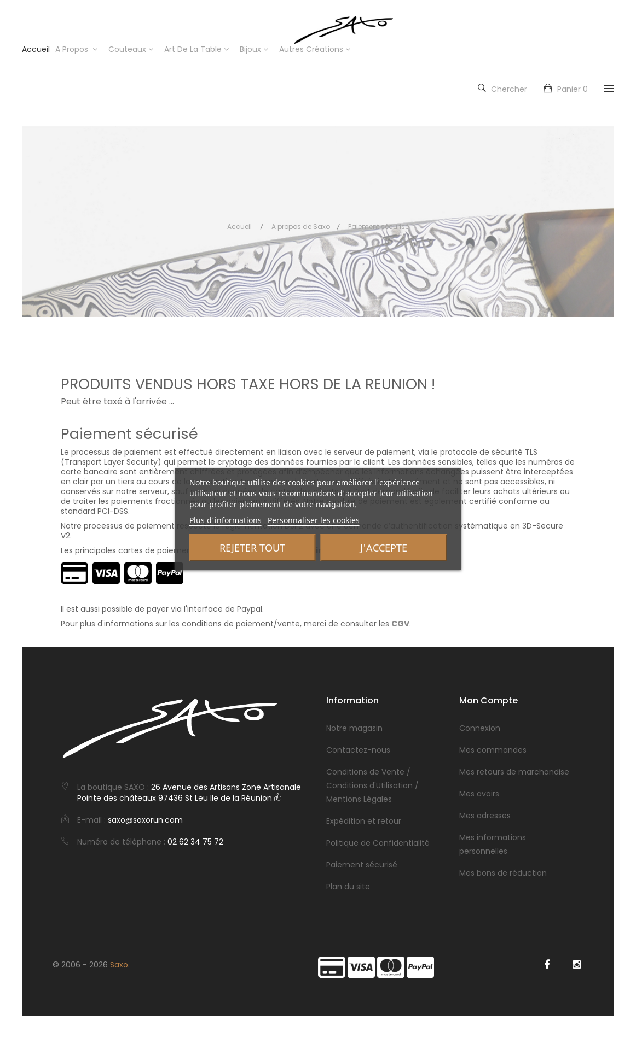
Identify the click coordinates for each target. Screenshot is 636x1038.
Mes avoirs (479, 793)
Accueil (239, 226)
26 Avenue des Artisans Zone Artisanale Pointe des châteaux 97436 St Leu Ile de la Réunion (189, 793)
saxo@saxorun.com (145, 819)
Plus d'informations (225, 520)
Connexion (479, 728)
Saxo (119, 964)
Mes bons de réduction (503, 872)
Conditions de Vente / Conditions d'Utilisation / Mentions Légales (372, 785)
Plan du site (348, 886)
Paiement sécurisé (361, 864)
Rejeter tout (252, 547)
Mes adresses (485, 815)
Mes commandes (493, 749)
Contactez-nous (358, 749)
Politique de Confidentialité (378, 842)
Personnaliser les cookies (314, 520)
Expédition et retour (363, 821)
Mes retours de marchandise (514, 771)
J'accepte (383, 547)
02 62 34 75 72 (195, 841)
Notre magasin (354, 728)
